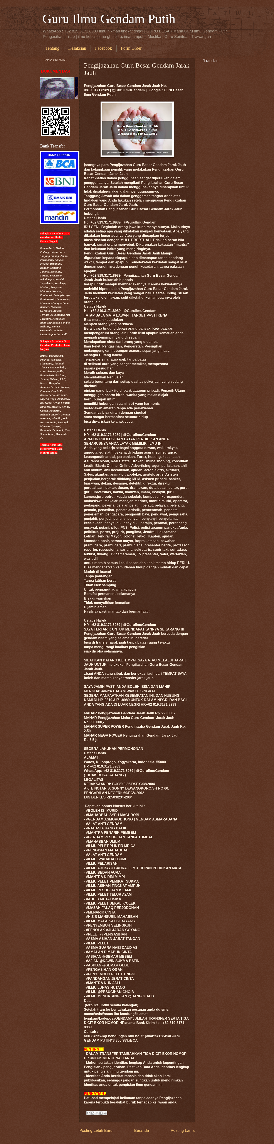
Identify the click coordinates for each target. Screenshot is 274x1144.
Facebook (103, 48)
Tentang (52, 48)
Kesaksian (77, 48)
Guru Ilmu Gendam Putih (109, 19)
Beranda (141, 1130)
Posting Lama (183, 1130)
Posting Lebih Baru (96, 1130)
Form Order (131, 48)
